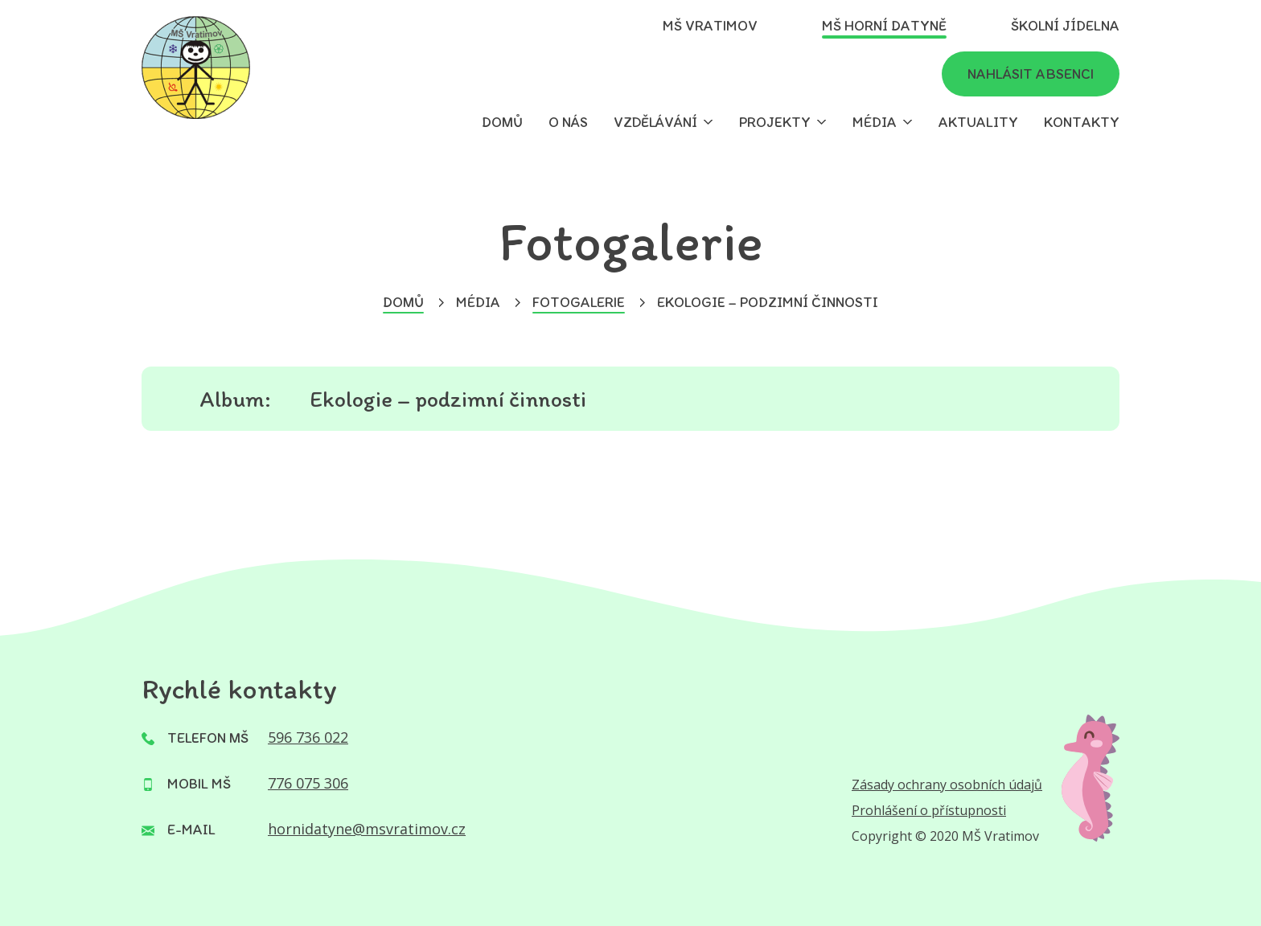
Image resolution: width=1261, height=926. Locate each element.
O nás (568, 122)
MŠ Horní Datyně (884, 26)
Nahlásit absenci (1030, 74)
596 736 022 (308, 737)
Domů (502, 122)
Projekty (775, 122)
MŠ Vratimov (710, 26)
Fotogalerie (578, 302)
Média (874, 122)
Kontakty (1081, 122)
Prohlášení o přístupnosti (929, 810)
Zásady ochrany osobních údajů (947, 784)
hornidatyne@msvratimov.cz (367, 828)
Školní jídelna (1065, 26)
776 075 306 (308, 783)
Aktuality (978, 122)
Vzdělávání (655, 122)
